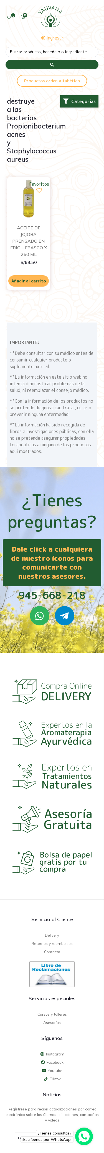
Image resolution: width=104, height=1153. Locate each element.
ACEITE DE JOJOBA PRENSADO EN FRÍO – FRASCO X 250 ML (28, 241)
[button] (79, 101)
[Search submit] (52, 64)
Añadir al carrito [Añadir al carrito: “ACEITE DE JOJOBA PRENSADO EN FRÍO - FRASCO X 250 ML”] (28, 281)
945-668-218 (52, 595)
